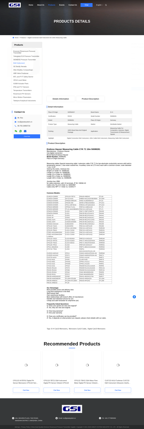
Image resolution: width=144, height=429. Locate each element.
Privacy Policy (25, 427)
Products (51, 5)
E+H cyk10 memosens (59, 329)
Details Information (61, 99)
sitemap (17, 427)
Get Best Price (101, 89)
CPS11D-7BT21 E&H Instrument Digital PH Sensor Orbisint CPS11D (56, 382)
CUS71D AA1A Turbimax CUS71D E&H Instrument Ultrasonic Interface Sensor (117, 382)
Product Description (90, 99)
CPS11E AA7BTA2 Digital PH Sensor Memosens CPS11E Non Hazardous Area (24, 382)
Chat (86, 5)
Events (61, 5)
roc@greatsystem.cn (25, 122)
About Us (40, 5)
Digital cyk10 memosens (96, 329)
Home (31, 5)
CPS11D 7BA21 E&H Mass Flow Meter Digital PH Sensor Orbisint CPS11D (86, 382)
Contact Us (72, 5)
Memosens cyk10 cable (77, 329)
